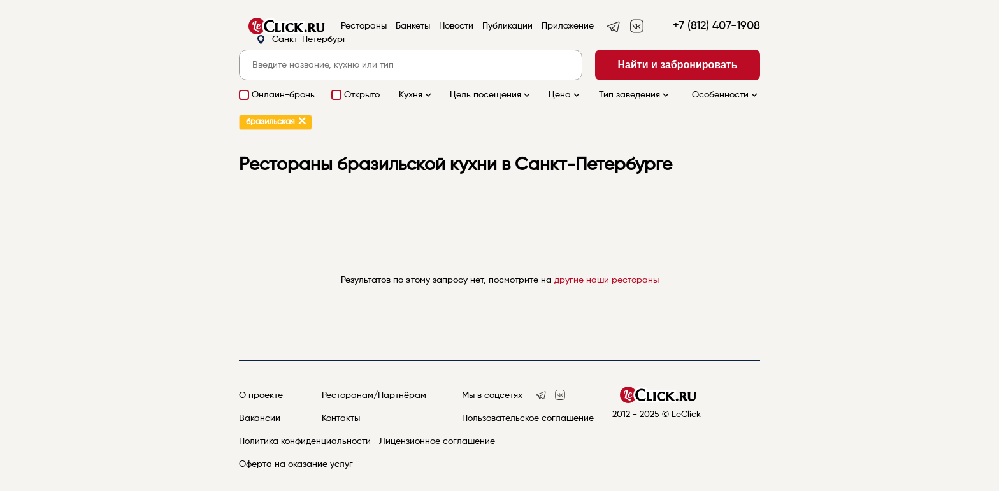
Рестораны (364, 26)
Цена (565, 95)
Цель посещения (491, 95)
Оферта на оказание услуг (296, 464)
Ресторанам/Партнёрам (374, 395)
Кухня (416, 95)
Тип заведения (635, 95)
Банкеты (413, 26)
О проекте (261, 395)
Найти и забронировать (678, 64)
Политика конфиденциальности (305, 441)
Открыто (362, 94)
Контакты (341, 418)
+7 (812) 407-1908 (716, 26)
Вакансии (259, 418)
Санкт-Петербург (301, 40)
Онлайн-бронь (283, 94)
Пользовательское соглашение (528, 418)
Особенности (726, 95)
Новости (456, 26)
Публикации (507, 26)
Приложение (568, 26)
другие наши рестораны (606, 280)
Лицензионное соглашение (437, 441)
